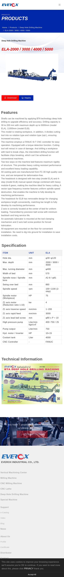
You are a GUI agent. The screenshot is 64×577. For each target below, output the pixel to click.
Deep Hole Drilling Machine (31, 27)
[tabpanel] (32, 294)
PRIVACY (28, 568)
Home (5, 27)
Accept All (32, 574)
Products (14, 27)
